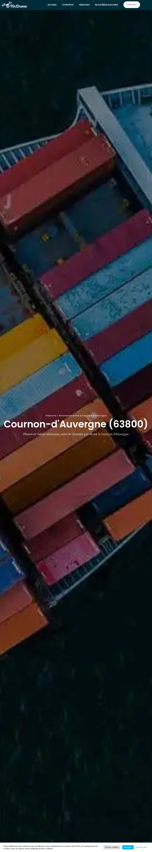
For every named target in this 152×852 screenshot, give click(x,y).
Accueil (52, 4)
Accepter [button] (128, 847)
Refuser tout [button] (141, 847)
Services (84, 4)
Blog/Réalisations (106, 4)
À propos (68, 4)
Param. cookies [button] (112, 847)
